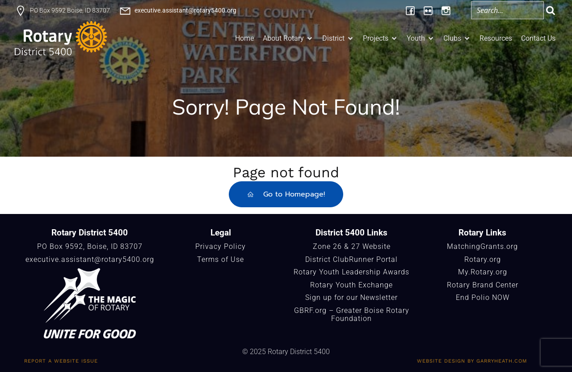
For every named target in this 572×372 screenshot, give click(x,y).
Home (244, 38)
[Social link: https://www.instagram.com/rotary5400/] (446, 10)
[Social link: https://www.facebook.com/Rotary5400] (410, 10)
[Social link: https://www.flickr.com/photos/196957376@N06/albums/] (428, 10)
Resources (495, 38)
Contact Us (538, 38)
